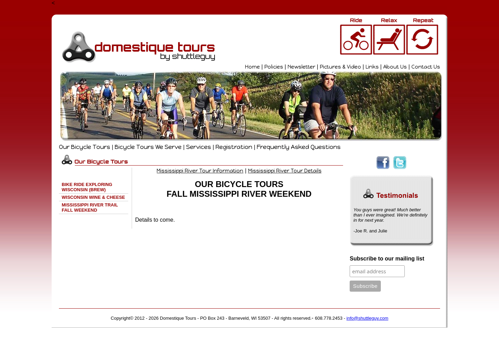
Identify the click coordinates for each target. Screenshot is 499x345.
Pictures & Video (340, 67)
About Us (395, 67)
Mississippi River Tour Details (285, 171)
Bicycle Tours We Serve (148, 146)
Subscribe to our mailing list (387, 259)
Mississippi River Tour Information (200, 171)
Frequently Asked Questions (299, 146)
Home (252, 67)
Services (198, 146)
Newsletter (301, 67)
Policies (273, 67)
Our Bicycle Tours (84, 146)
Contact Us (425, 67)
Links (372, 67)
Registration (234, 146)
